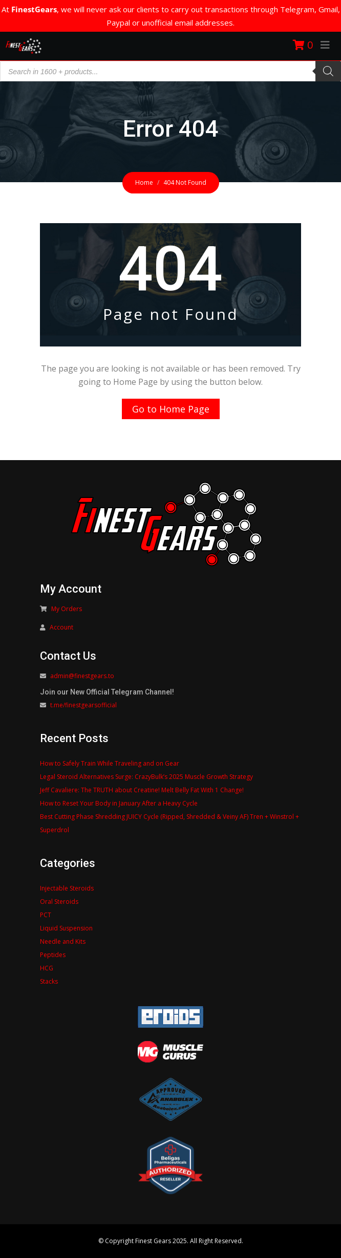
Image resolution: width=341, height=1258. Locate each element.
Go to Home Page (170, 409)
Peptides (53, 954)
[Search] (328, 71)
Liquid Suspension (66, 928)
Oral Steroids (59, 901)
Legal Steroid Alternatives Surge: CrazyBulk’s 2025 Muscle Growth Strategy (146, 776)
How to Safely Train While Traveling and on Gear (109, 763)
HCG (46, 968)
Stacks (49, 981)
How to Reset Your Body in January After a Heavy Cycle (119, 803)
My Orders (66, 608)
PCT (45, 914)
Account (61, 627)
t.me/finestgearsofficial (83, 705)
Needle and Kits (63, 941)
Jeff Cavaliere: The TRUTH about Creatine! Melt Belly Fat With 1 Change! (142, 790)
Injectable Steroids (67, 888)
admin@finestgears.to (82, 675)
